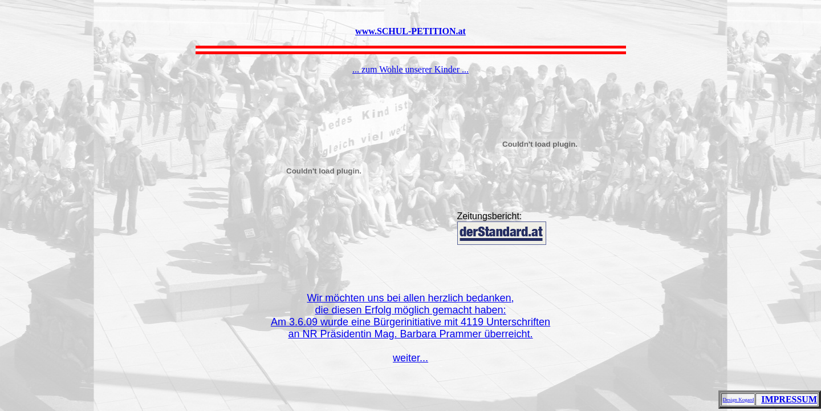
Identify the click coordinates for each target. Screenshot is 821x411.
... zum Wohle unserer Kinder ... (410, 69)
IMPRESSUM (789, 399)
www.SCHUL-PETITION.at (410, 31)
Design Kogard (738, 399)
